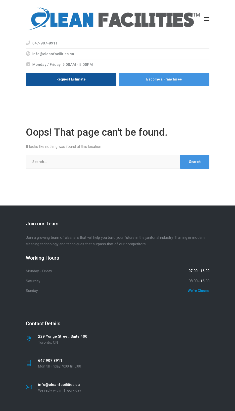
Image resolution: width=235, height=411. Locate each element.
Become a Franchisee (164, 79)
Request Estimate (71, 79)
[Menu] (206, 19)
